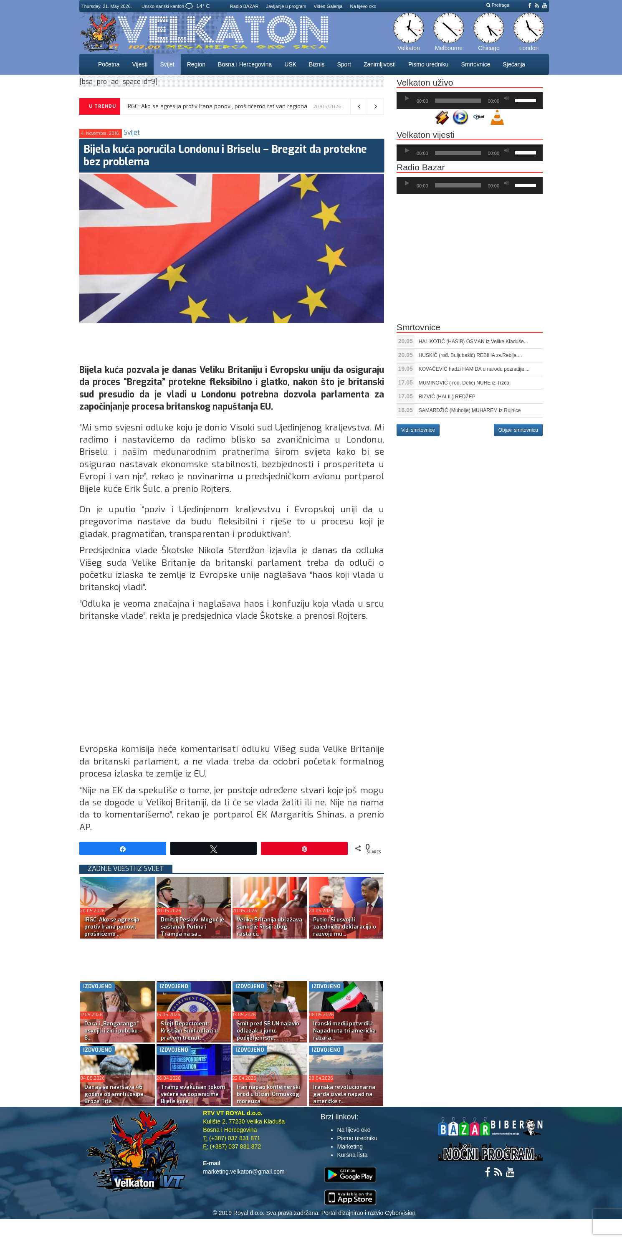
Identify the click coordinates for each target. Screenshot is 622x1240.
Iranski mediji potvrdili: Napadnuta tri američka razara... (344, 1030)
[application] (470, 100)
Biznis (316, 64)
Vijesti (139, 64)
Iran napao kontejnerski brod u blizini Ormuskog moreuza (268, 1094)
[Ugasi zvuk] (507, 98)
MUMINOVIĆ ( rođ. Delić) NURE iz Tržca (464, 383)
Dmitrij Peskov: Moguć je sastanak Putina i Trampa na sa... (192, 926)
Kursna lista (352, 1154)
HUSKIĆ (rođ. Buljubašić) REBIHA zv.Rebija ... (470, 355)
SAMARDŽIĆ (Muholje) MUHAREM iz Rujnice (470, 410)
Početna (108, 64)
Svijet (167, 64)
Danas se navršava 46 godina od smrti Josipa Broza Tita (114, 1094)
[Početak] (407, 98)
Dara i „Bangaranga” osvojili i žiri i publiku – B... (113, 1030)
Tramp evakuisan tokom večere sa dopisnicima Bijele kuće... (193, 1094)
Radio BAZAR (244, 6)
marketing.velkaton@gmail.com (244, 1171)
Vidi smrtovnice (418, 430)
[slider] (458, 101)
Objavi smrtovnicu (518, 430)
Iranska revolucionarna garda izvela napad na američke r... (344, 1094)
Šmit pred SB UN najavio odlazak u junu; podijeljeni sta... (268, 1030)
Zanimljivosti (380, 64)
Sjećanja (514, 64)
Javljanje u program (286, 6)
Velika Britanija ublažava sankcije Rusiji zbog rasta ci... (269, 926)
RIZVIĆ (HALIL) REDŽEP (447, 397)
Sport (344, 64)
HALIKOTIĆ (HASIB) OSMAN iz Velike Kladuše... (473, 341)
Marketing (350, 1146)
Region (196, 64)
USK (290, 64)
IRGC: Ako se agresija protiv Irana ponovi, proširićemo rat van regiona (216, 106)
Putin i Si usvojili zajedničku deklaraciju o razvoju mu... (344, 926)
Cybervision (400, 1213)
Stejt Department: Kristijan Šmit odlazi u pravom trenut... (189, 1030)
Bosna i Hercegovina (245, 64)
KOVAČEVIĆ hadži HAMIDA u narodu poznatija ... (474, 369)
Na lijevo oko (363, 6)
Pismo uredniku (428, 64)
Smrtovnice (475, 64)
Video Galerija (328, 6)
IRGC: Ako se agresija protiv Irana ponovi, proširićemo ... (111, 926)
